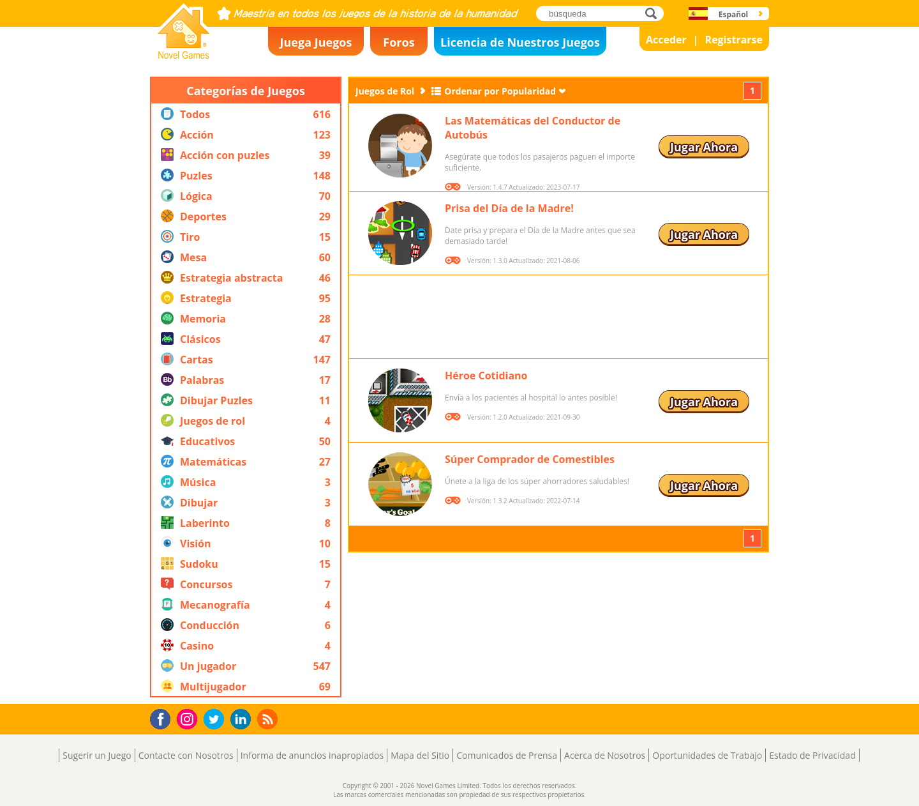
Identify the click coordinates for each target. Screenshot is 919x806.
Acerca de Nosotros (604, 755)
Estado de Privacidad (812, 755)
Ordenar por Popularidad (500, 91)
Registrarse (734, 40)
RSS (269, 718)
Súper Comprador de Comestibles (530, 459)
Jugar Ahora (704, 147)
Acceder (666, 40)
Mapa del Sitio (420, 755)
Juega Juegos (316, 42)
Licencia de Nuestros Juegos (520, 42)
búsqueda (654, 13)
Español (734, 14)
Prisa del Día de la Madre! (509, 208)
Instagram (189, 718)
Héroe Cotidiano (486, 376)
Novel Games (181, 55)
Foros (398, 42)
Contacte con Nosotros (186, 755)
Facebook (163, 717)
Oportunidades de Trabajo (707, 755)
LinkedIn (243, 719)
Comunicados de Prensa (506, 755)
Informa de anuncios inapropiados (312, 755)
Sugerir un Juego (97, 755)
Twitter (216, 720)
